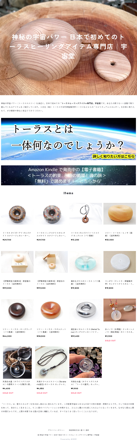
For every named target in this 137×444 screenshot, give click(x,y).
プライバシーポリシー (56, 430)
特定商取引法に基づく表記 (79, 430)
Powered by (68, 439)
